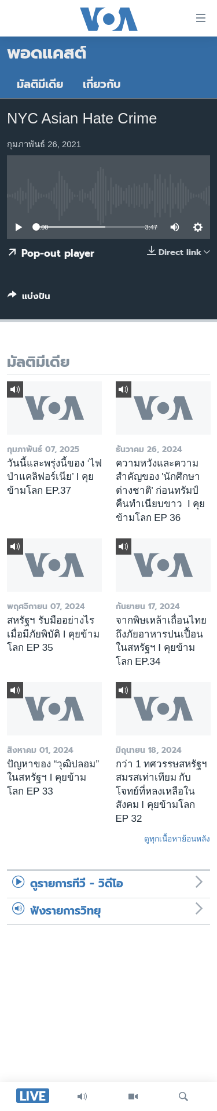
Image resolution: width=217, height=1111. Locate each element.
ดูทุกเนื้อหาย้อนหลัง (177, 838)
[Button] (29, 298)
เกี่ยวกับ (102, 84)
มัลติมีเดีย (40, 84)
